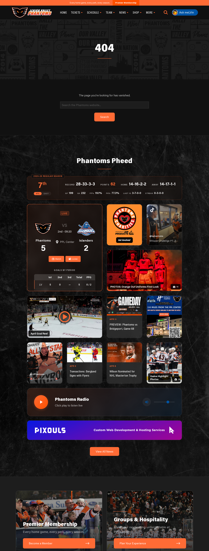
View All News (104, 377)
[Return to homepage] (31, 12)
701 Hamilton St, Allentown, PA (88, 543)
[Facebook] (158, 543)
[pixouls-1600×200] (104, 355)
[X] (179, 543)
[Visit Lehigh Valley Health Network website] (26, 517)
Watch (56, 184)
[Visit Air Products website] (96, 517)
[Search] (104, 30)
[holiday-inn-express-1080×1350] (164, 242)
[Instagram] (165, 543)
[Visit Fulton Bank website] (61, 517)
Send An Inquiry (37, 543)
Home (63, 12)
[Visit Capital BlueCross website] (130, 517)
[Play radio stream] (41, 327)
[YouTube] (172, 543)
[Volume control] (164, 327)
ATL (38, 119)
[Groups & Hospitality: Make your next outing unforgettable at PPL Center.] (150, 448)
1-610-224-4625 (59, 543)
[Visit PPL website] (165, 517)
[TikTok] (151, 543)
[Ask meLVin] (185, 12)
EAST (46, 119)
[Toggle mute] (147, 328)
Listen (73, 184)
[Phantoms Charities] (124, 150)
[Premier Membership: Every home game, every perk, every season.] (59, 448)
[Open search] (166, 12)
